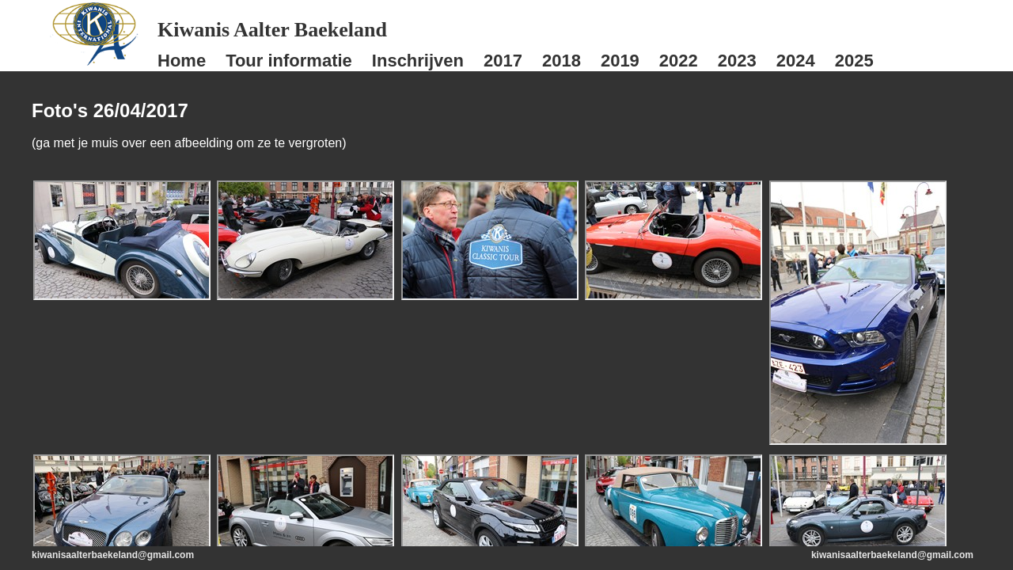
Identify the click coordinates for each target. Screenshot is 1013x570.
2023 (737, 60)
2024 (795, 60)
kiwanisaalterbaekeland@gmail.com (113, 554)
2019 (620, 60)
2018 (561, 60)
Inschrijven (418, 60)
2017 (503, 60)
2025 (854, 60)
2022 (678, 60)
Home (181, 60)
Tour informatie (289, 60)
